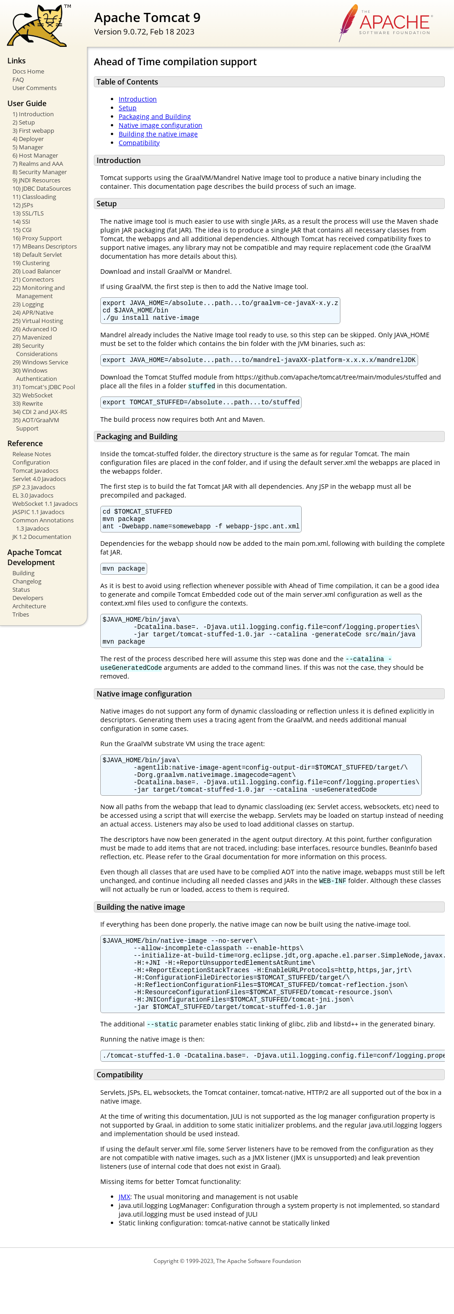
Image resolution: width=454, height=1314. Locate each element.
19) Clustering (31, 263)
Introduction (138, 99)
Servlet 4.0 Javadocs (39, 479)
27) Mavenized (32, 337)
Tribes (20, 614)
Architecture (29, 606)
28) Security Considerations (34, 349)
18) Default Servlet (37, 254)
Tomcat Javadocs (35, 470)
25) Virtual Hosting (37, 321)
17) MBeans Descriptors (44, 246)
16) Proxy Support (37, 238)
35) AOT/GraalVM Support (35, 424)
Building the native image (158, 134)
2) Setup (23, 122)
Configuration (31, 462)
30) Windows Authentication (34, 374)
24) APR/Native (32, 312)
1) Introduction (33, 114)
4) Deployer (28, 139)
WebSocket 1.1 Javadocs (45, 503)
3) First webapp (33, 130)
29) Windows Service (40, 362)
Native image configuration (160, 125)
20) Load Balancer (36, 271)
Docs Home (28, 71)
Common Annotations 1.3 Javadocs (43, 524)
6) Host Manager (35, 155)
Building (23, 573)
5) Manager (27, 147)
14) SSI (21, 221)
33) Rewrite (27, 403)
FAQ (18, 79)
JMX (124, 1236)
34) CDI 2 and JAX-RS (39, 412)
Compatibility (139, 142)
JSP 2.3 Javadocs (33, 487)
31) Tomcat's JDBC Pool (43, 387)
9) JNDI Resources (36, 180)
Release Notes (31, 454)
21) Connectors (33, 279)
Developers (27, 598)
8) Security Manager (39, 172)
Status (21, 589)
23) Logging (28, 304)
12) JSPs (22, 205)
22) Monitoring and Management (38, 291)
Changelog (26, 581)
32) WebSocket (32, 395)
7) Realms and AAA (37, 163)
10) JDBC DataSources (41, 188)
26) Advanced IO (34, 329)
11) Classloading (34, 197)
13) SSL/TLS (28, 213)
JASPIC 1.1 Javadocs (38, 512)
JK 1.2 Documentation (41, 536)
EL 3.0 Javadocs (32, 495)
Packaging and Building (155, 116)
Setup (128, 107)
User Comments (34, 88)
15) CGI (22, 230)
